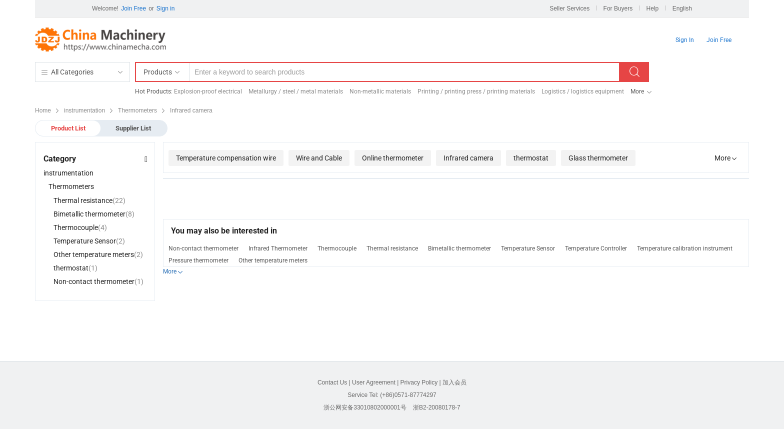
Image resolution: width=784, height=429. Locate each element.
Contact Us (332, 382)
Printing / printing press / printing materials (476, 91)
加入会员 (454, 382)
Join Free (133, 8)
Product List (68, 128)
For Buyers (618, 8)
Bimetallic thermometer (459, 248)
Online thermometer (393, 158)
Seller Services (570, 8)
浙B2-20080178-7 (436, 407)
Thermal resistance (392, 248)
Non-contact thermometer (203, 248)
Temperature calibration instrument (684, 248)
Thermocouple (337, 248)
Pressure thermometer (198, 260)
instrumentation (69, 173)
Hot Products (153, 91)
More (637, 91)
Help (652, 8)
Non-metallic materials (380, 91)
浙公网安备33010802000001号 (365, 407)
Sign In (685, 40)
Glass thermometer (598, 158)
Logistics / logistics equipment (583, 91)
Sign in (165, 8)
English (682, 8)
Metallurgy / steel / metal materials (295, 91)
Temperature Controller (596, 248)
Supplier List (133, 128)
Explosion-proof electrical (208, 91)
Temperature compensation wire (226, 158)
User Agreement (374, 382)
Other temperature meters (273, 260)
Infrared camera (469, 158)
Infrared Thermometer (278, 248)
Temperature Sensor (528, 248)
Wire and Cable (319, 158)
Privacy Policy (419, 382)
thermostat (531, 158)
